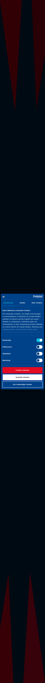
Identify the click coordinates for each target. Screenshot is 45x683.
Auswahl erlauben (22, 377)
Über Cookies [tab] (37, 303)
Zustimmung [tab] (8, 303)
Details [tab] (22, 303)
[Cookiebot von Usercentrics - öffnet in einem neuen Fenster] (33, 296)
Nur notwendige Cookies (22, 384)
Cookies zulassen (22, 370)
